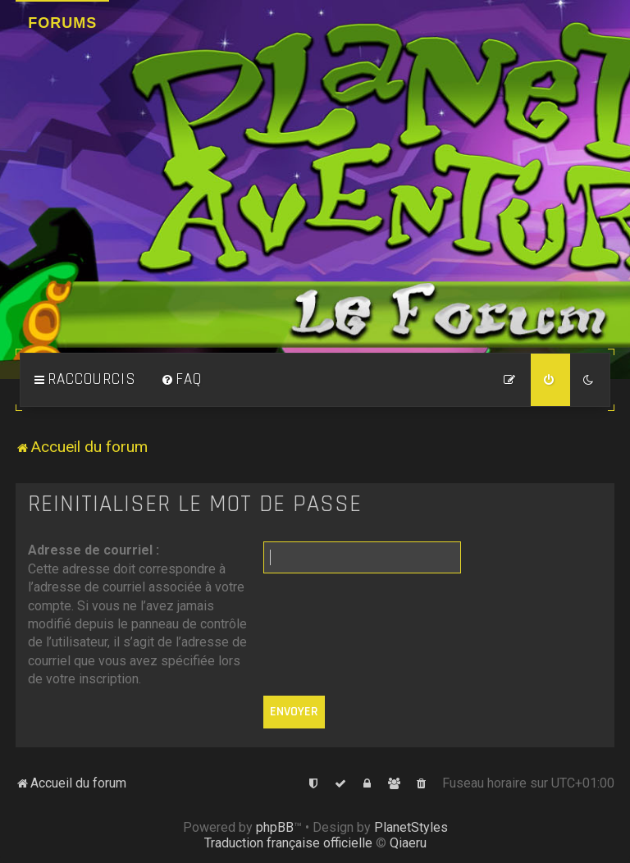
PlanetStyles (411, 827)
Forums (62, 23)
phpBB (275, 827)
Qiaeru (408, 843)
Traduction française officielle (288, 843)
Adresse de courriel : (93, 550)
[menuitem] (181, 380)
